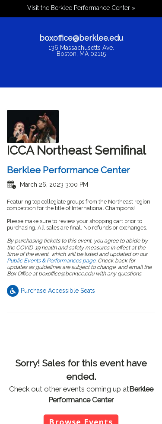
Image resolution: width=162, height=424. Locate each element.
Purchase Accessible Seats (51, 290)
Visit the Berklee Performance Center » (81, 7)
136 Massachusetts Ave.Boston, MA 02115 (81, 50)
